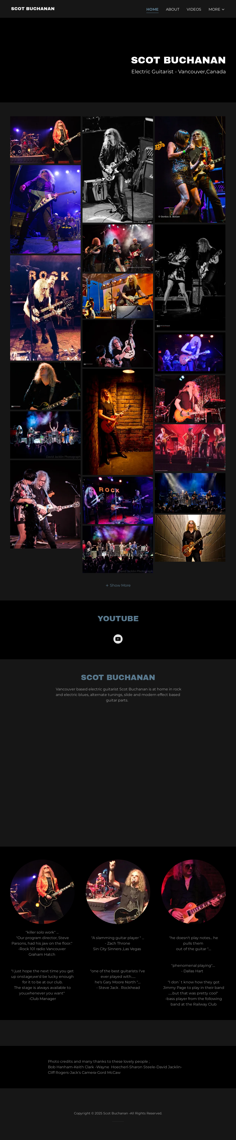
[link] (33, 9)
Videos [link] (194, 9)
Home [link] (152, 9)
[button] (217, 9)
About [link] (172, 9)
